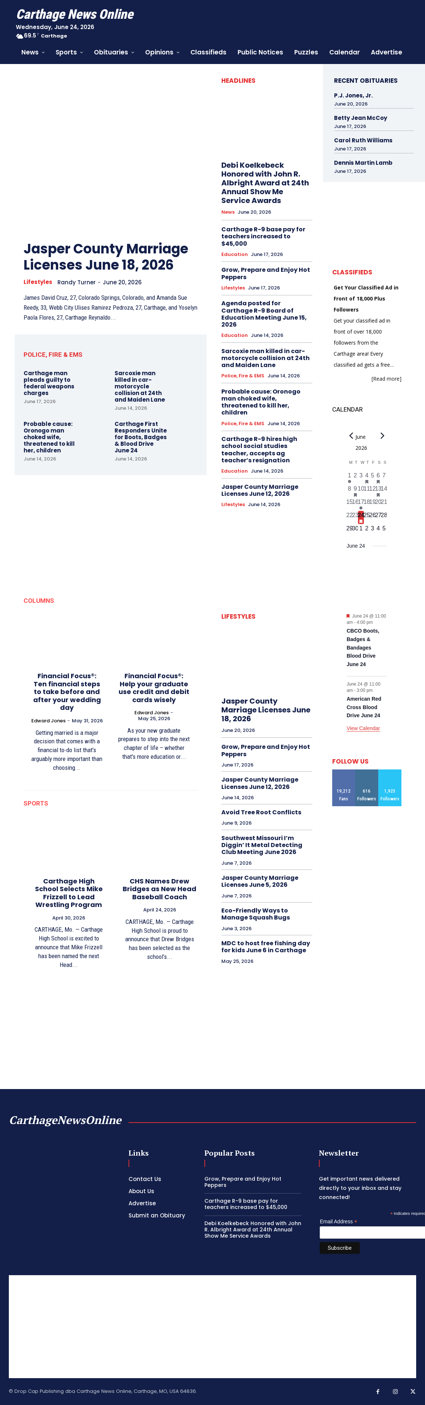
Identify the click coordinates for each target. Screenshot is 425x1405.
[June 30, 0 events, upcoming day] (355, 530)
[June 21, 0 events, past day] (384, 504)
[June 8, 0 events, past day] (349, 491)
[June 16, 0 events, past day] (355, 504)
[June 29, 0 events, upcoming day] (349, 530)
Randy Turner (76, 282)
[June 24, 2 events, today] (361, 517)
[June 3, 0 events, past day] (361, 477)
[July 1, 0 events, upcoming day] (361, 530)
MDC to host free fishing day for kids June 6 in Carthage (265, 946)
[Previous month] (351, 435)
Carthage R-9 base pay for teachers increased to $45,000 (263, 236)
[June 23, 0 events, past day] (355, 517)
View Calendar (363, 728)
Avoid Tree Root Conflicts (261, 812)
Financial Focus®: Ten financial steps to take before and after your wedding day (67, 691)
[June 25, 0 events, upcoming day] (367, 517)
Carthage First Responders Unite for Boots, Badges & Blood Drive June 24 (141, 437)
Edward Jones (48, 720)
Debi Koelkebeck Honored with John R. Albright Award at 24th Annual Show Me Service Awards (265, 183)
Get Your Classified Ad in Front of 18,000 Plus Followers (366, 298)
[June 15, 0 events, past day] (349, 504)
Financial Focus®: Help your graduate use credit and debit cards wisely (154, 687)
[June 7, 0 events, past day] (384, 477)
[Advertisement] (212, 1326)
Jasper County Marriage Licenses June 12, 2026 (259, 490)
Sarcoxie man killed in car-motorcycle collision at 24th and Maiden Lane (140, 386)
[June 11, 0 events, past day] (367, 491)
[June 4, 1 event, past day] (367, 477)
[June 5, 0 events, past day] (373, 477)
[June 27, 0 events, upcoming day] (378, 517)
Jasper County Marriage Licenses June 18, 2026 (106, 256)
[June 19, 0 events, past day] (373, 504)
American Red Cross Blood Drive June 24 (364, 707)
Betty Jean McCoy (360, 118)
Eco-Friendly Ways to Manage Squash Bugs (255, 914)
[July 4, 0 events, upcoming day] (378, 530)
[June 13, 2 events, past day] (378, 491)
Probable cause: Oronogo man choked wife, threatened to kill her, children (49, 437)
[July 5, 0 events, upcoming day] (384, 530)
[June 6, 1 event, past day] (378, 477)
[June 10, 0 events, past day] (361, 491)
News (228, 212)
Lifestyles (38, 282)
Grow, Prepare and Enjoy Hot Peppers (265, 273)
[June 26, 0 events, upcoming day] (373, 517)
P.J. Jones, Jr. (353, 95)
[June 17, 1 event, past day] (361, 504)
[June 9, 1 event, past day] (355, 491)
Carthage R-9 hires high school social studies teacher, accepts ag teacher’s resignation (259, 450)
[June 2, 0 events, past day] (355, 477)
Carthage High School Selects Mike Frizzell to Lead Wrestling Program (69, 893)
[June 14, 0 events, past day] (384, 491)
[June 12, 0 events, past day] (373, 491)
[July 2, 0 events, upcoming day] (367, 530)
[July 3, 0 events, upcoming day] (373, 530)
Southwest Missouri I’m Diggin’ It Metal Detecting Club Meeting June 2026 (261, 845)
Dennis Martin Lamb (363, 163)
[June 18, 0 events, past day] (367, 504)
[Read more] (386, 378)
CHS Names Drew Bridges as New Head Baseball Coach (159, 888)
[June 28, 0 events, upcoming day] (384, 517)
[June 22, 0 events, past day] (349, 517)
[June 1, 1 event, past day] (349, 477)
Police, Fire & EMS (242, 376)
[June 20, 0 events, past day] (378, 504)
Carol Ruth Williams (363, 140)
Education (234, 254)
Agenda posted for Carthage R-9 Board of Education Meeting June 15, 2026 (264, 314)
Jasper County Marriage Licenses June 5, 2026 (259, 881)
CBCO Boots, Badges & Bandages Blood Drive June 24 (363, 647)
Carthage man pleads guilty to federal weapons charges (49, 383)
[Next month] (382, 435)
